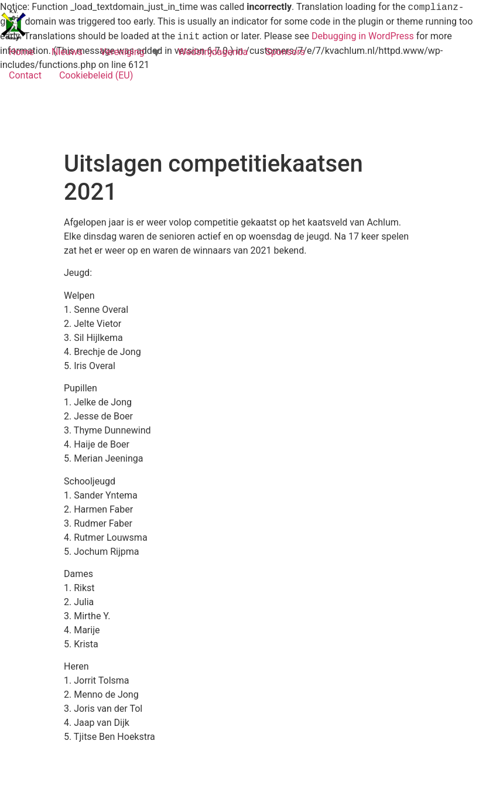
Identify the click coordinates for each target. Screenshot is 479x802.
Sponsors (285, 51)
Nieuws (67, 51)
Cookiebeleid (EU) (96, 75)
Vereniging (122, 51)
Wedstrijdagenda (212, 51)
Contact (25, 75)
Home (21, 51)
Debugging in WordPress (363, 36)
